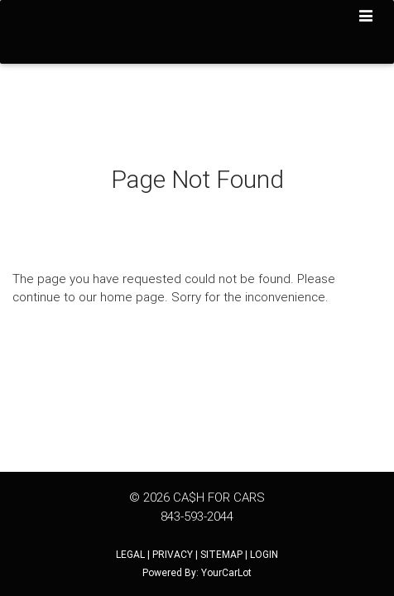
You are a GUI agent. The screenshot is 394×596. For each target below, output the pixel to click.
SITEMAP (221, 554)
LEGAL (130, 554)
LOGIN (264, 554)
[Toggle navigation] (366, 17)
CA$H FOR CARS (219, 497)
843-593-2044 (197, 516)
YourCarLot (226, 572)
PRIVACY (172, 554)
